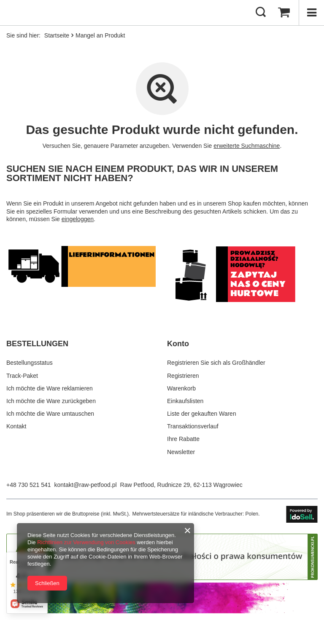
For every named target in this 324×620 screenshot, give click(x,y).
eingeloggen (78, 219)
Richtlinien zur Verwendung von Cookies (86, 542)
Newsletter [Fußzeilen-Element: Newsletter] (181, 452)
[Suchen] (260, 12)
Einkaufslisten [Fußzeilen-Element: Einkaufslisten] (185, 401)
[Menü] (311, 12)
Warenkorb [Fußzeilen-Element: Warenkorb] (181, 388)
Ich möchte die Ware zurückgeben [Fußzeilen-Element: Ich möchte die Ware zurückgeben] (51, 401)
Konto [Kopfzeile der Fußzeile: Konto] (178, 343)
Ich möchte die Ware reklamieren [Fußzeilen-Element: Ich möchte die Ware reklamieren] (49, 388)
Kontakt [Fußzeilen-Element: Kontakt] (16, 426)
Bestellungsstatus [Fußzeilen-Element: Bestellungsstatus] (29, 362)
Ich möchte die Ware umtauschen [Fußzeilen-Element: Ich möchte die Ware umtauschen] (50, 413)
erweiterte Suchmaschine (246, 145)
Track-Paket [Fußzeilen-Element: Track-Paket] (22, 375)
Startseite (56, 35)
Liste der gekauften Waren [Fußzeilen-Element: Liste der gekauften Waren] (201, 413)
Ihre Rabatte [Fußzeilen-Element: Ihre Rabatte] (183, 439)
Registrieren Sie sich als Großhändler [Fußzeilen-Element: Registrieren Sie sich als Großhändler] (216, 362)
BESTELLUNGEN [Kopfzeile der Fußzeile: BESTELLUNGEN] (37, 343)
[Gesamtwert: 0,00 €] (284, 12)
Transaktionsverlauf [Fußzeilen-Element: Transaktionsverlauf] (193, 426)
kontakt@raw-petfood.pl (85, 484)
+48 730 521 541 (28, 484)
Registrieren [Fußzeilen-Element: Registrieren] (183, 375)
